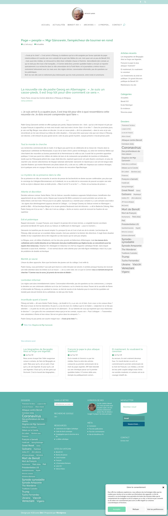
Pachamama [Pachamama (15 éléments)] (126, 217)
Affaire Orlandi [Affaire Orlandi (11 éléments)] (126, 136)
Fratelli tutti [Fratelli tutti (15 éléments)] (125, 183)
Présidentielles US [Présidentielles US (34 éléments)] (130, 224)
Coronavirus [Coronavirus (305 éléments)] (131, 147)
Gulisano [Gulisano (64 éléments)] (126, 194)
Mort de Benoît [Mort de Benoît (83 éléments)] (131, 209)
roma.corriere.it (26, 101)
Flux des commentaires (96, 431)
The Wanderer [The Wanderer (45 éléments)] (129, 249)
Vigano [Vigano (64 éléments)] (125, 271)
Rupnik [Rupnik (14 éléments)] (138, 228)
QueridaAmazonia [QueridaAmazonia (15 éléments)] (127, 228)
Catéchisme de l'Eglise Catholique (67, 429)
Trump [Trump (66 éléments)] (125, 256)
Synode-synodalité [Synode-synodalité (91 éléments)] (128, 240)
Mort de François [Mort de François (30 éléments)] (129, 213)
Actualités (59, 25)
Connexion (92, 426)
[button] (163, 487)
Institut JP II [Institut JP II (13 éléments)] (125, 198)
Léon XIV (59, 466)
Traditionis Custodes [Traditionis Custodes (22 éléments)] (129, 253)
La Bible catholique (62, 439)
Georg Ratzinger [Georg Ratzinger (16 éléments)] (127, 186)
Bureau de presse (61, 455)
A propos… (104, 25)
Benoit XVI (73, 25)
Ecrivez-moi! (125, 441)
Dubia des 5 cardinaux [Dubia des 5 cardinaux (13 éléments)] (129, 164)
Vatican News (60, 469)
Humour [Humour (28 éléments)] (137, 194)
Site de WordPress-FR (96, 434)
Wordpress (61, 513)
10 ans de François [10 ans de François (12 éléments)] (127, 132)
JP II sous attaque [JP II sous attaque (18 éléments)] (128, 202)
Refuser (136, 509)
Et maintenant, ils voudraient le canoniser (127, 350)
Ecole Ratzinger (127, 105)
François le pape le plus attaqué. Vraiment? (84, 350)
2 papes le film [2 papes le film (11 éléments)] (126, 129)
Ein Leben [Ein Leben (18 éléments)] (125, 172)
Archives (89, 25)
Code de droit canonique (64, 431)
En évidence (125, 108)
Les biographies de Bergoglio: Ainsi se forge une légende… (38, 350)
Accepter (116, 509)
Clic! (55, 417)
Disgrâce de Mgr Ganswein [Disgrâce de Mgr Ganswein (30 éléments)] (129, 159)
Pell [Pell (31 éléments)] (123, 220)
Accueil (46, 25)
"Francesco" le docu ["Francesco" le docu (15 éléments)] (128, 125)
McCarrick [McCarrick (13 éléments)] (125, 205)
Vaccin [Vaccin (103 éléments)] (137, 264)
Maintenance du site (128, 85)
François (58, 460)
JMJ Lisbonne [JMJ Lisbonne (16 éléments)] (136, 198)
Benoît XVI (125, 101)
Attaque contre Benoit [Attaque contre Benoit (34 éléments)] (132, 140)
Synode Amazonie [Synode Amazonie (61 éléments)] (132, 245)
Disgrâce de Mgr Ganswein (42, 325)
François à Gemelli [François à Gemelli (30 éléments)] (130, 179)
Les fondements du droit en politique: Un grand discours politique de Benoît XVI (131, 78)
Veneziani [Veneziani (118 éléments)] (128, 268)
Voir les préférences (155, 509)
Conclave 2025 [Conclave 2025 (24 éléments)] (128, 144)
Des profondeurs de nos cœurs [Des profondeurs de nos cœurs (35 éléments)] (131, 152)
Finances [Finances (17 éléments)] (125, 175)
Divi (42, 513)
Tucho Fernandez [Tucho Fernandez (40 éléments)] (130, 260)
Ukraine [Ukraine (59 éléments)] (126, 264)
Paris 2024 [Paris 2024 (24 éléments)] (136, 217)
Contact (117, 25)
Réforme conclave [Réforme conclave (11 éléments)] (127, 232)
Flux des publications (96, 429)
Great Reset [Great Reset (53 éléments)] (128, 190)
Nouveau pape (126, 112)
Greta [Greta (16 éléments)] (138, 190)
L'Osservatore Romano (63, 463)
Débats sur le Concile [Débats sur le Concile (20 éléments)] (130, 168)
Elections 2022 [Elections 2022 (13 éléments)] (135, 172)
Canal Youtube (60, 457)
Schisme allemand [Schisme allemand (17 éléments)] (128, 235)
